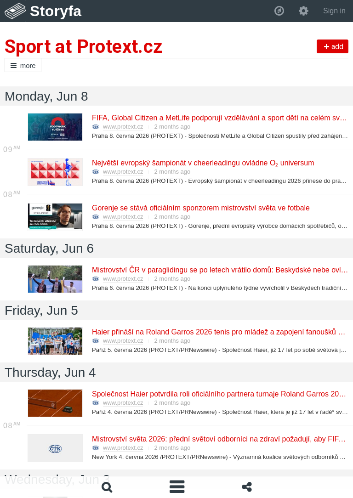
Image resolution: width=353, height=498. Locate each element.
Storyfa (56, 11)
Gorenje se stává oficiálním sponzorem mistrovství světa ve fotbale (200, 208)
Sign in (334, 11)
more (23, 65)
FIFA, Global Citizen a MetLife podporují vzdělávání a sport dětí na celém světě (220, 118)
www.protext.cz (123, 126)
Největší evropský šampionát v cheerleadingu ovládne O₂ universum (202, 163)
